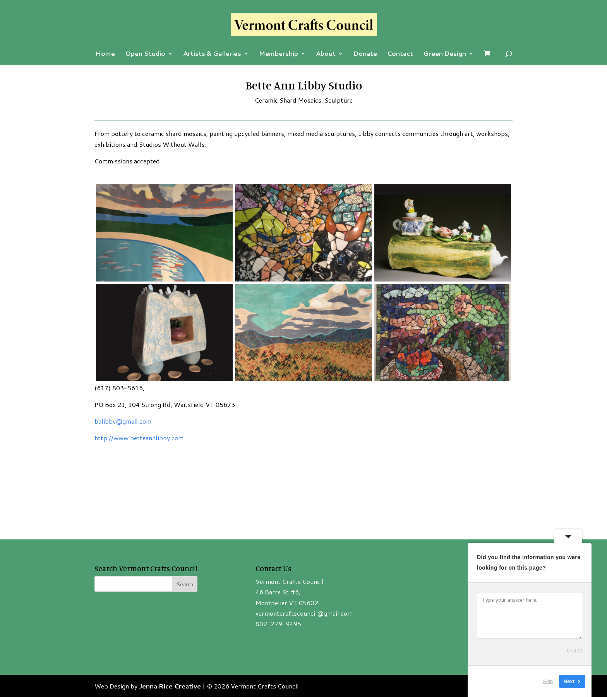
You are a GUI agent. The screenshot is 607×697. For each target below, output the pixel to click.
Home (105, 54)
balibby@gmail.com (122, 421)
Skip (548, 681)
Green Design (444, 54)
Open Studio (145, 54)
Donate (365, 54)
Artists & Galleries (212, 54)
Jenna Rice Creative (170, 686)
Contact (400, 54)
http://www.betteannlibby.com (138, 437)
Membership (278, 54)
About (326, 54)
